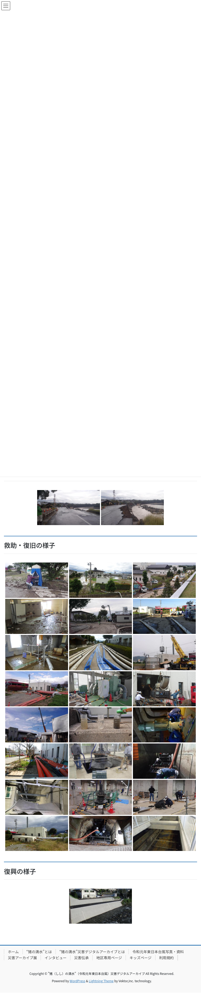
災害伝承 (81, 957)
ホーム (13, 951)
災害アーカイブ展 (22, 957)
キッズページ (141, 957)
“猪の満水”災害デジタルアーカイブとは (92, 951)
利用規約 (166, 957)
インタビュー (55, 957)
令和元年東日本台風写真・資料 (158, 951)
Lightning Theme (101, 981)
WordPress (77, 981)
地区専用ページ (109, 957)
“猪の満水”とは (39, 951)
